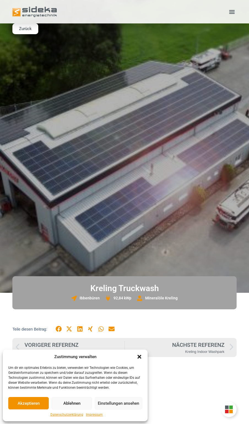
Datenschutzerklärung (66, 415)
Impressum (94, 415)
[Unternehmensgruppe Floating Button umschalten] (229, 409)
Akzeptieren (29, 403)
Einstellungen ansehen (118, 403)
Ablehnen (71, 403)
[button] (139, 356)
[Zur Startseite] (34, 11)
